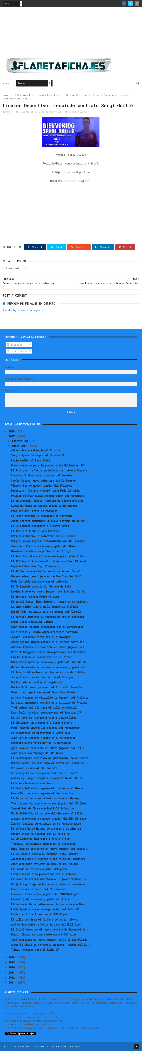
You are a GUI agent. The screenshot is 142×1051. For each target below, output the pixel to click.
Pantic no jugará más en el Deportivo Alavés (43, 692)
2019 (12, 431)
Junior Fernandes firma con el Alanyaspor (41, 637)
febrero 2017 (21, 441)
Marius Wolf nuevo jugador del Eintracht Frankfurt (47, 687)
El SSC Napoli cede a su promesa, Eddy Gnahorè (44, 854)
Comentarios (17, 351)
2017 (12, 436)
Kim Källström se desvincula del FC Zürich (41, 657)
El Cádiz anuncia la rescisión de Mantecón (41, 516)
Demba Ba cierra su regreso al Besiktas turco (43, 793)
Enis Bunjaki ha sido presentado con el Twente (44, 773)
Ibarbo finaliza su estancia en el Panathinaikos (46, 823)
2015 (12, 962)
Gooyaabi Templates (67, 1046)
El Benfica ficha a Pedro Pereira (35, 596)
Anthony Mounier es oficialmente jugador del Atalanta (49, 697)
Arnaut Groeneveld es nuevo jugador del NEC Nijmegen (49, 818)
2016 (12, 957)
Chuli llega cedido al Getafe (32, 622)
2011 (12, 982)
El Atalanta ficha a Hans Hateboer (35, 531)
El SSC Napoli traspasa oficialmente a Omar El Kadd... (50, 561)
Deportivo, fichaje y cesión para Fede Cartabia (45, 490)
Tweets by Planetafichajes (21, 310)
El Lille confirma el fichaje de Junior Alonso (44, 919)
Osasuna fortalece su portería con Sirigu (40, 551)
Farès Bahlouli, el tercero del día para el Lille (46, 813)
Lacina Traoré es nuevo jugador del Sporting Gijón (47, 591)
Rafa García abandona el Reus (32, 783)
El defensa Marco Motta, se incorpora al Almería (46, 828)
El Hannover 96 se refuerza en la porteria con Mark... (50, 904)
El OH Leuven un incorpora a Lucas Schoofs (41, 722)
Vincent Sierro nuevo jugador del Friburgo (41, 485)
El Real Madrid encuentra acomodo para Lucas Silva (47, 556)
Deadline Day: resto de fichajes (34, 511)
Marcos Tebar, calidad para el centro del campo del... (50, 763)
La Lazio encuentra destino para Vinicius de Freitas (49, 702)
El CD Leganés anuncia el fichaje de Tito (41, 586)
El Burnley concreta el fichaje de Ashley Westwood (47, 617)
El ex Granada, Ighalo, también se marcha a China (47, 500)
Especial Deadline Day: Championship (37, 566)
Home (6, 83)
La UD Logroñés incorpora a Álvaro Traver (41, 839)
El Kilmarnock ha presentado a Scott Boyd (40, 733)
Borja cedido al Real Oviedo (31, 460)
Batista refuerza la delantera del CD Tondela (43, 536)
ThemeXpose (24, 1046)
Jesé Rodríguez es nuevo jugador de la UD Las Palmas (49, 939)
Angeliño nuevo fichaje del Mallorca (37, 753)
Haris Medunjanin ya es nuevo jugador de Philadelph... (50, 662)
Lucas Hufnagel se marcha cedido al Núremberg (44, 505)
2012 (12, 977)
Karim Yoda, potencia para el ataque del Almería (46, 611)
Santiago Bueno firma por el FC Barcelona (41, 743)
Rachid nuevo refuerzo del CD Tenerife (38, 889)
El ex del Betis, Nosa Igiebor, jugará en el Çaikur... (50, 601)
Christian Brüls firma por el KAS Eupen (39, 914)
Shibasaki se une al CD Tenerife (34, 768)
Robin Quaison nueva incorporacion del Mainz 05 (45, 909)
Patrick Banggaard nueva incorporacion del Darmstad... (50, 652)
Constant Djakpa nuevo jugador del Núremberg (43, 475)
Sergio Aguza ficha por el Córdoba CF (38, 455)
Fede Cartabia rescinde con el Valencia (39, 581)
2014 (12, 967)
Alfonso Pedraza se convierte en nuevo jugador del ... (50, 647)
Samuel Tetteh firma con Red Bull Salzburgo (42, 808)
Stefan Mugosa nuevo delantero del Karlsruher (43, 480)
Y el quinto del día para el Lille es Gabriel (44, 707)
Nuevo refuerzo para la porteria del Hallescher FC (47, 465)
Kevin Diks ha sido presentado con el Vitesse (43, 874)
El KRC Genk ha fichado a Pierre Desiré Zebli (44, 717)
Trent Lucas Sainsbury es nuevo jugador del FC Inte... (50, 803)
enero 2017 (20, 446)
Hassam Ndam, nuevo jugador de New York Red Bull (46, 576)
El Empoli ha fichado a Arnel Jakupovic (39, 869)
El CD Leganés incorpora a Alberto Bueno (40, 526)
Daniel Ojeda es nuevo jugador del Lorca (40, 899)
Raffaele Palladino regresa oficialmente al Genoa (47, 788)
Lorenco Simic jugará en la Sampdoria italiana (44, 606)
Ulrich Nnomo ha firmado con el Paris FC (40, 834)
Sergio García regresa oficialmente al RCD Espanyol (48, 541)
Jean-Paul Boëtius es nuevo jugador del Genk (43, 546)
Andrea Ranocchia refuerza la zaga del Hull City (46, 924)
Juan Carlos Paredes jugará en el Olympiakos (43, 738)
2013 (12, 972)
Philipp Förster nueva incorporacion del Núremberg (47, 496)
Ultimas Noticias (76, 95)
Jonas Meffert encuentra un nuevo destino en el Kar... (50, 521)
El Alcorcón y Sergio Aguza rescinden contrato (44, 632)
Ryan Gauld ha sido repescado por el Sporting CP (46, 712)
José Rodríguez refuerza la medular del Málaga (44, 864)
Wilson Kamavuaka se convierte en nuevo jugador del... (50, 667)
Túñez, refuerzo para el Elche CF (35, 949)
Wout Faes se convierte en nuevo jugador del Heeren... (50, 848)
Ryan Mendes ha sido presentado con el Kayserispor (47, 627)
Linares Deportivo (48, 95)
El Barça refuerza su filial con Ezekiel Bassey (45, 798)
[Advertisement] (71, 33)
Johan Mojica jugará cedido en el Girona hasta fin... (50, 642)
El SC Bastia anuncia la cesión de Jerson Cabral (46, 571)
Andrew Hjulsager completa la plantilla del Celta (46, 778)
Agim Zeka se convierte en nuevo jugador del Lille (47, 748)
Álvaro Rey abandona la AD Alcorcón (36, 450)
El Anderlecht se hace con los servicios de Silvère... (50, 672)
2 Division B (23, 95)
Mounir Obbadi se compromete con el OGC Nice (43, 934)
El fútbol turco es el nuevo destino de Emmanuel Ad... (50, 929)
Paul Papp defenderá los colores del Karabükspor (46, 727)
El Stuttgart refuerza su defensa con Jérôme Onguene (49, 470)
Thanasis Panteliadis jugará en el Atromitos (43, 843)
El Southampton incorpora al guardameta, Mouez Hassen (49, 758)
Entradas (14, 344)
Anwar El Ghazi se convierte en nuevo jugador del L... (50, 944)
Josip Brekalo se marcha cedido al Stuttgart (43, 677)
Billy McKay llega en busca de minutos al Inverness (48, 884)
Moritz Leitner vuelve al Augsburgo (36, 682)
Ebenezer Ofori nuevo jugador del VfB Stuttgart (45, 894)
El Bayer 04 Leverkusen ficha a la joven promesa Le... (50, 879)
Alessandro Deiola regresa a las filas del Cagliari (48, 859)
